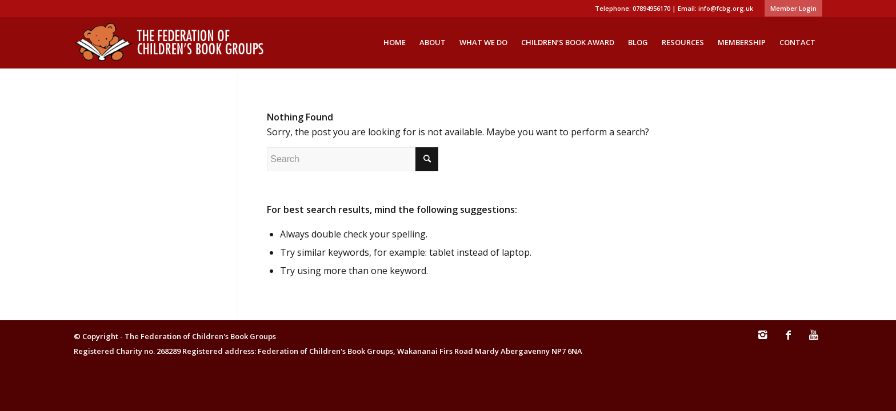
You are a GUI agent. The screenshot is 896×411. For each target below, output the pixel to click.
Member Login (793, 8)
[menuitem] (790, 8)
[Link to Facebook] (788, 340)
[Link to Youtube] (813, 340)
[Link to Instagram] (762, 340)
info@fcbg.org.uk (725, 8)
